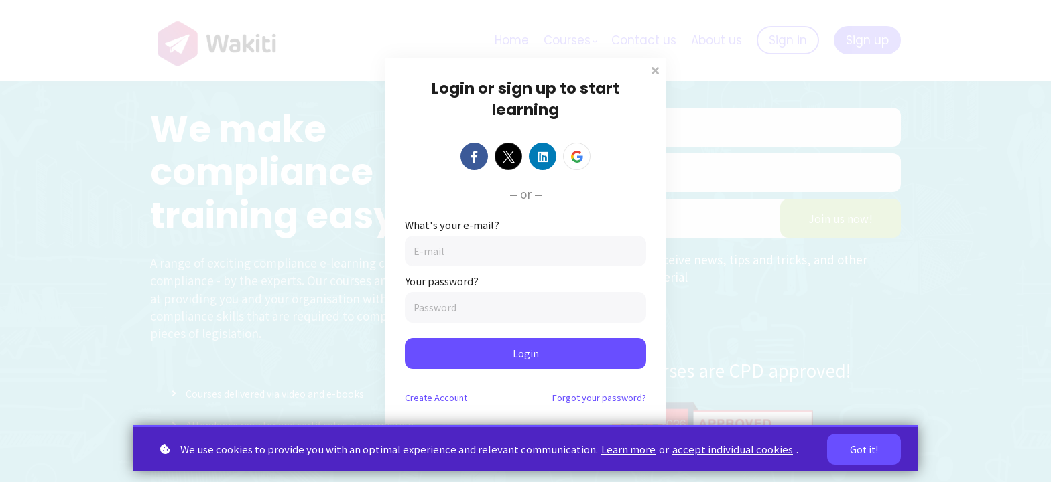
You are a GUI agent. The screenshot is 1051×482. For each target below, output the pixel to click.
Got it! (864, 449)
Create (436, 397)
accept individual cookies (732, 449)
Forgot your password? (599, 397)
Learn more (628, 449)
